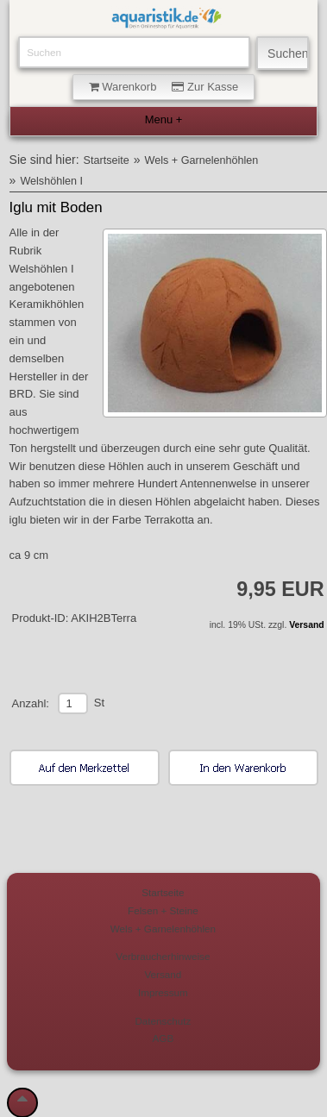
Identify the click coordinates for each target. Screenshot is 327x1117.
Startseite (106, 160)
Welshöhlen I (51, 181)
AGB (163, 1038)
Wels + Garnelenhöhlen (202, 160)
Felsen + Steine (163, 910)
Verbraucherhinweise (163, 956)
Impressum (163, 992)
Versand (306, 625)
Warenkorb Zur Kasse (164, 86)
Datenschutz (163, 1020)
